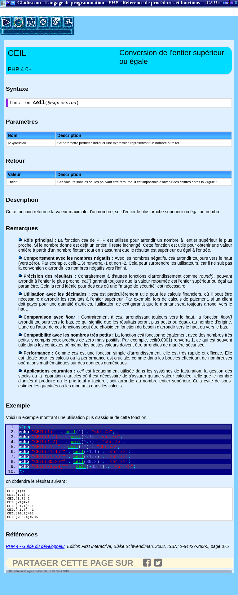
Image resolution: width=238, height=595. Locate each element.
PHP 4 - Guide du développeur (35, 564)
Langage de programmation (74, 2)
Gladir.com (29, 2)
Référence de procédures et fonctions (161, 2)
